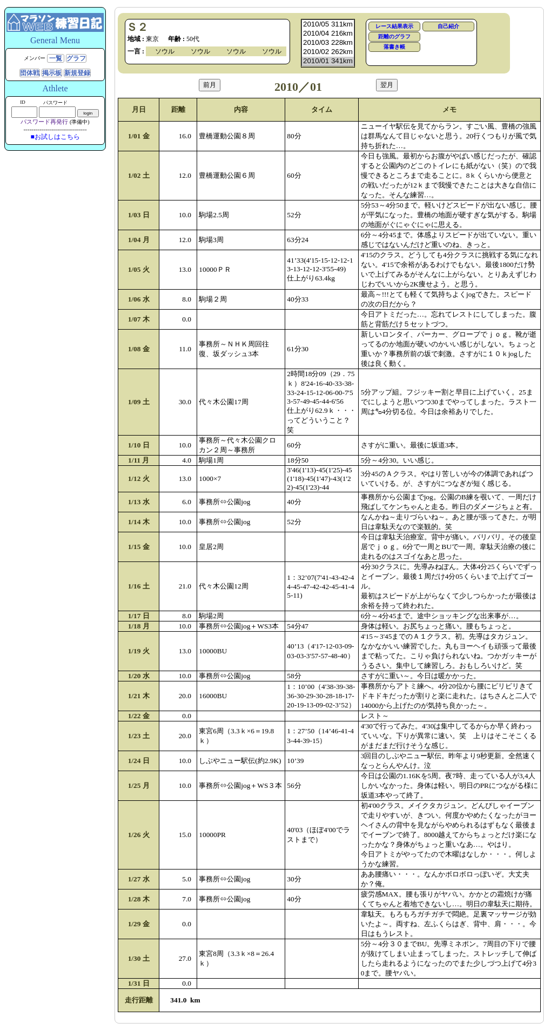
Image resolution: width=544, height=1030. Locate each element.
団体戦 (29, 73)
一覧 (56, 58)
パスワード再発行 (44, 121)
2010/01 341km (328, 61)
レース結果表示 (394, 26)
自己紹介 (448, 26)
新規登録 (77, 73)
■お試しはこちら (54, 137)
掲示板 (52, 73)
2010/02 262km (328, 52)
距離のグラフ (394, 36)
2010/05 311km (328, 24)
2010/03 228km (328, 43)
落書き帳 (394, 47)
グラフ (76, 58)
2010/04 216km (328, 33)
